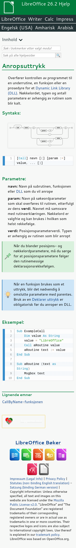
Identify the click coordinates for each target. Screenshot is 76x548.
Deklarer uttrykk (45, 298)
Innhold (9, 39)
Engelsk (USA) (17, 27)
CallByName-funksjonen (22, 400)
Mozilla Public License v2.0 (37, 501)
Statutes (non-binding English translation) (39, 482)
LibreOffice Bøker (38, 441)
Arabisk (65, 27)
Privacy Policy (55, 478)
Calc (49, 19)
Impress (64, 19)
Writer (35, 19)
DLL (19, 190)
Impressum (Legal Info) (26, 478)
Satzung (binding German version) (34, 486)
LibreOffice (13, 19)
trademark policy (47, 534)
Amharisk (45, 27)
